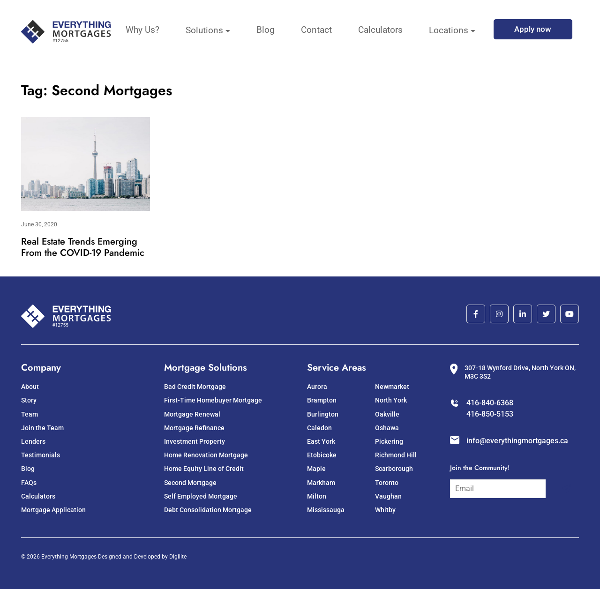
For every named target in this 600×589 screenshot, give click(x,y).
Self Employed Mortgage (200, 496)
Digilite (178, 556)
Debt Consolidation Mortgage (208, 510)
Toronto (386, 482)
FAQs (29, 482)
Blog (265, 29)
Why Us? (142, 29)
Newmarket (392, 386)
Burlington (322, 414)
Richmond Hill (396, 455)
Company (41, 367)
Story (29, 400)
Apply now (532, 29)
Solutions (204, 30)
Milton (316, 496)
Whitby (385, 510)
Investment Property (194, 441)
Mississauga (326, 510)
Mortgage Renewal (192, 414)
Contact (316, 29)
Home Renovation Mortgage (206, 455)
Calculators (380, 29)
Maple (316, 468)
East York (321, 441)
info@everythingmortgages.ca (517, 440)
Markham (321, 482)
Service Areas (336, 367)
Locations (448, 30)
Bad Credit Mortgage (195, 386)
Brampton (322, 400)
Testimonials (40, 455)
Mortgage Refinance (194, 428)
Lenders (33, 441)
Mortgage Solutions (205, 367)
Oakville (387, 414)
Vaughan (388, 496)
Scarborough (394, 468)
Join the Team (42, 428)
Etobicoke (322, 455)
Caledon (319, 428)
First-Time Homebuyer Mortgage (213, 400)
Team (29, 414)
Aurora (317, 386)
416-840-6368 (489, 402)
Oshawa (387, 428)
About (30, 386)
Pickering (389, 441)
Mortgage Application (53, 510)
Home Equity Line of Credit (204, 468)
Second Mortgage (190, 482)
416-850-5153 (489, 414)
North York (391, 400)
